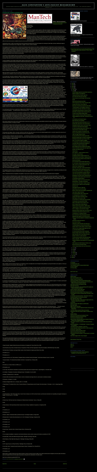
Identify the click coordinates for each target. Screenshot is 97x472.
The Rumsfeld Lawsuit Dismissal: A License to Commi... (81, 110)
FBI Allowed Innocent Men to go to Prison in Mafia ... (81, 138)
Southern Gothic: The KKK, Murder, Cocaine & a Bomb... (82, 226)
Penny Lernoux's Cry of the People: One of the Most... (81, 98)
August (74, 89)
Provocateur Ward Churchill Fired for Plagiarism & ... (81, 143)
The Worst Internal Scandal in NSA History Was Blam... (81, 237)
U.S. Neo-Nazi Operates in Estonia (78, 229)
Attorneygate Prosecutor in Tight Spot (78, 187)
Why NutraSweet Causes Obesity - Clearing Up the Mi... (81, 157)
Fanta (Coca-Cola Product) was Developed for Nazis (79, 315)
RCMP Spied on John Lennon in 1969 (78, 198)
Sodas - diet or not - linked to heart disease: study (80, 164)
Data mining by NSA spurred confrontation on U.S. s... (81, 122)
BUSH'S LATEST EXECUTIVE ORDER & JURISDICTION (82, 190)
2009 (73, 84)
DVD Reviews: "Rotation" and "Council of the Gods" (81, 179)
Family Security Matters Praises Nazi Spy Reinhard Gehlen (81, 280)
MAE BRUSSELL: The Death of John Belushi (80, 181)
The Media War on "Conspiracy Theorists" (79, 213)
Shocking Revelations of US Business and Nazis (79, 297)
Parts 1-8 (72, 344)
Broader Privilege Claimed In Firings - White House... (81, 232)
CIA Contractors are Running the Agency (79, 119)
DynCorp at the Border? (76, 160)
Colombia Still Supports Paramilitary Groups (79, 196)
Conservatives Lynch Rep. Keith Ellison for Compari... (81, 108)
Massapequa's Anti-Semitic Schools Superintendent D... (81, 175)
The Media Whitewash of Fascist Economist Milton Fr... (81, 225)
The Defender (73, 302)
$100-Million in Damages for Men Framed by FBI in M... (81, 111)
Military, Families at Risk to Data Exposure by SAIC (81, 169)
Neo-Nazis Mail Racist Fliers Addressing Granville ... (81, 135)
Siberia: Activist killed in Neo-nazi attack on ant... (80, 202)
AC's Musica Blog (73, 267)
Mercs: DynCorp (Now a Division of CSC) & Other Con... (81, 158)
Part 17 (72, 347)
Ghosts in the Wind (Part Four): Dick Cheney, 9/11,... (81, 132)
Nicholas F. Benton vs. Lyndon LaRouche (79, 235)
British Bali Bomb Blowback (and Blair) (78, 101)
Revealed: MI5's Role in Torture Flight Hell (79, 104)
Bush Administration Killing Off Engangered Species (81, 214)
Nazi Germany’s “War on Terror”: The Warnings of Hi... (81, 170)
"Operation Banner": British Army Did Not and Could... (81, 207)
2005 (73, 257)
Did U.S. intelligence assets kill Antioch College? (80, 208)
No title (73, 99)
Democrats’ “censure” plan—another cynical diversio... (81, 167)
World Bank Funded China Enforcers (78, 220)
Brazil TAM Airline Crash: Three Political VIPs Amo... (81, 234)
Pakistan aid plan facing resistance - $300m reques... (81, 205)
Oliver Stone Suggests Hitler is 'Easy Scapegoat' (79, 335)
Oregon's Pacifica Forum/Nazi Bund (77, 279)
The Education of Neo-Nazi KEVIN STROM (79, 201)
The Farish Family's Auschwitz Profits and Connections (80, 310)
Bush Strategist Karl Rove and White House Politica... (81, 146)
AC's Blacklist (73, 262)
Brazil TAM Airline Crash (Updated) (78, 120)
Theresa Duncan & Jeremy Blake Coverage (79, 129)
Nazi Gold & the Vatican (76, 222)
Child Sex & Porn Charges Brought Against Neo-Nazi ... (81, 228)
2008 (73, 86)
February (74, 252)
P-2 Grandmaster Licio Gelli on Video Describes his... (81, 141)
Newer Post (4, 463)
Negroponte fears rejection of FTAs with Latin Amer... (81, 216)
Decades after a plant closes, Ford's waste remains (81, 123)
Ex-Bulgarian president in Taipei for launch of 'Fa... (80, 155)
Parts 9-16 (72, 345)
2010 (73, 83)
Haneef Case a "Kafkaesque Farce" (78, 166)
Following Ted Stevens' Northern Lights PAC (79, 95)
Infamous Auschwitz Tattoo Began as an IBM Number (80, 303)
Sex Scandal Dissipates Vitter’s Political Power (80, 193)
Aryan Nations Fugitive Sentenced (78, 192)
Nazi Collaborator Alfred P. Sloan (76, 298)
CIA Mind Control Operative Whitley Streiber (79, 113)
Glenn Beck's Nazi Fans (75, 285)
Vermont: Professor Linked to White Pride (78, 289)
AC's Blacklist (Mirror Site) (75, 263)
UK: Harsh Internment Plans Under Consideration (80, 231)
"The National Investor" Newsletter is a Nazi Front (79, 326)
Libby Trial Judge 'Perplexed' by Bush (78, 134)
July (73, 90)
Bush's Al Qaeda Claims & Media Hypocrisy (79, 204)
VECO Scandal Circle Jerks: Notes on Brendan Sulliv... (81, 102)
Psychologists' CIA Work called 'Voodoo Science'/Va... (81, 176)
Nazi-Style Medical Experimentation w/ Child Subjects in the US (81, 292)
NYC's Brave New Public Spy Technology (79, 96)
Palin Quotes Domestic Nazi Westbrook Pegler (78, 284)
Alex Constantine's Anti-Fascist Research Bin (48, 5)
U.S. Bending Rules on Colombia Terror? (79, 195)
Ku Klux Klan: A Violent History (76, 329)
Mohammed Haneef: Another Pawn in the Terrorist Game (82, 210)
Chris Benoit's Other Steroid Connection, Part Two (80, 211)
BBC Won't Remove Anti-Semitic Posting (79, 244)
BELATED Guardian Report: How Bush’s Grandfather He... (82, 137)
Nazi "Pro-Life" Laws (74, 271)
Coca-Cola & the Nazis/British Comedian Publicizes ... (81, 172)
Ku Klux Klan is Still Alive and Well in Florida (78, 330)
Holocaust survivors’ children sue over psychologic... (81, 184)
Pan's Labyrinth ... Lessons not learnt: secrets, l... (80, 152)
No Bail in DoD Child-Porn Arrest (77, 149)
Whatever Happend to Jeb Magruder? (78, 93)
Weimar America (73, 276)
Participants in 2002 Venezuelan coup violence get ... (81, 223)
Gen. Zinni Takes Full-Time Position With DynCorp (80, 161)
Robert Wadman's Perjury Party (76, 339)
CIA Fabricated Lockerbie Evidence (78, 178)
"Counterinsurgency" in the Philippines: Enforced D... (81, 107)
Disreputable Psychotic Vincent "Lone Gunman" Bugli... (81, 125)
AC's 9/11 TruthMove (74, 266)
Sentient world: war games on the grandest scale (80, 131)
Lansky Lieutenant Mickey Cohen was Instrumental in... (81, 246)
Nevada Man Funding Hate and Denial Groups (78, 316)
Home (35, 463)
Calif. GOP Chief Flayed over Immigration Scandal (80, 173)
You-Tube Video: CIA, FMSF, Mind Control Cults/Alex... (81, 199)
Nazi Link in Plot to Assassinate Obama (77, 290)
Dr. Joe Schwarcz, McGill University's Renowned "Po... (81, 163)
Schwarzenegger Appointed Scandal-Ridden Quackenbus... (82, 92)
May (73, 249)
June (73, 247)
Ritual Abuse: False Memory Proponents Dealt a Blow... (81, 105)
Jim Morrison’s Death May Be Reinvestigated (80, 126)
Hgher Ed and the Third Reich (76, 306)
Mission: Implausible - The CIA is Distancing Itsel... (81, 238)
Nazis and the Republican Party (76, 277)
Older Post (65, 463)
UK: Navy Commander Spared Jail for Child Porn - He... (81, 128)
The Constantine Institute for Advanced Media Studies (80, 265)
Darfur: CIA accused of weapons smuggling (79, 140)
